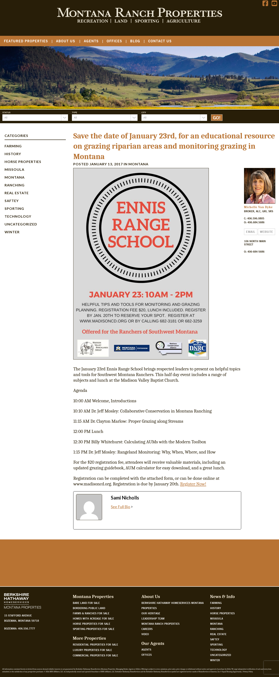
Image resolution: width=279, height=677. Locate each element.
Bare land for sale (86, 603)
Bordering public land (89, 608)
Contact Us (160, 41)
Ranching (15, 185)
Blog (135, 41)
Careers (147, 629)
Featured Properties (26, 41)
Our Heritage (150, 613)
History (13, 154)
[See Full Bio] (132, 507)
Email (250, 232)
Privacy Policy (248, 672)
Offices (114, 41)
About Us (65, 41)
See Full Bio (120, 506)
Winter (12, 232)
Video (145, 634)
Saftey (12, 201)
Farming (13, 146)
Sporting (14, 208)
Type (74, 112)
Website (266, 232)
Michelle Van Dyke (258, 207)
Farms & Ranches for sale (91, 613)
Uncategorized (21, 224)
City (143, 112)
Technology (18, 216)
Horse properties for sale (91, 623)
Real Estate (17, 193)
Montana (15, 177)
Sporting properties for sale (93, 629)
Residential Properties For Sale (95, 644)
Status (6, 112)
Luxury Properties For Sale (92, 650)
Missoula (14, 169)
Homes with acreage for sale (93, 618)
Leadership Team (152, 618)
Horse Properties (23, 161)
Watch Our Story (18, 570)
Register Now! (193, 483)
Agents (91, 41)
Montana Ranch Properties (160, 623)
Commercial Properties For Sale (95, 655)
